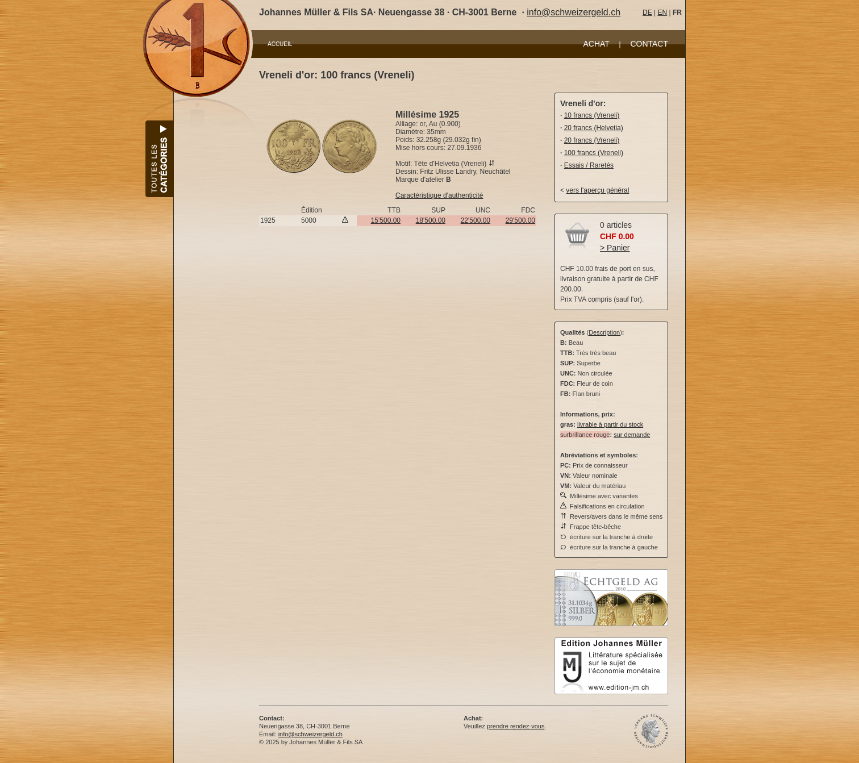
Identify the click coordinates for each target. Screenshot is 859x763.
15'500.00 (386, 220)
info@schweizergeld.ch (573, 12)
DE (647, 12)
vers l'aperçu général (597, 190)
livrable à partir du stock (610, 424)
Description (604, 332)
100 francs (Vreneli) (593, 153)
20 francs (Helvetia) (593, 128)
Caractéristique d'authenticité (439, 195)
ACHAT (596, 43)
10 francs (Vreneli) (592, 115)
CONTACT (649, 43)
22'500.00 (475, 220)
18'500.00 (430, 220)
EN (662, 12)
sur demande (632, 434)
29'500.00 (520, 220)
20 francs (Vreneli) (592, 140)
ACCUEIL (280, 44)
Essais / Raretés (589, 165)
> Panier (615, 247)
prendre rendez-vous (516, 726)
